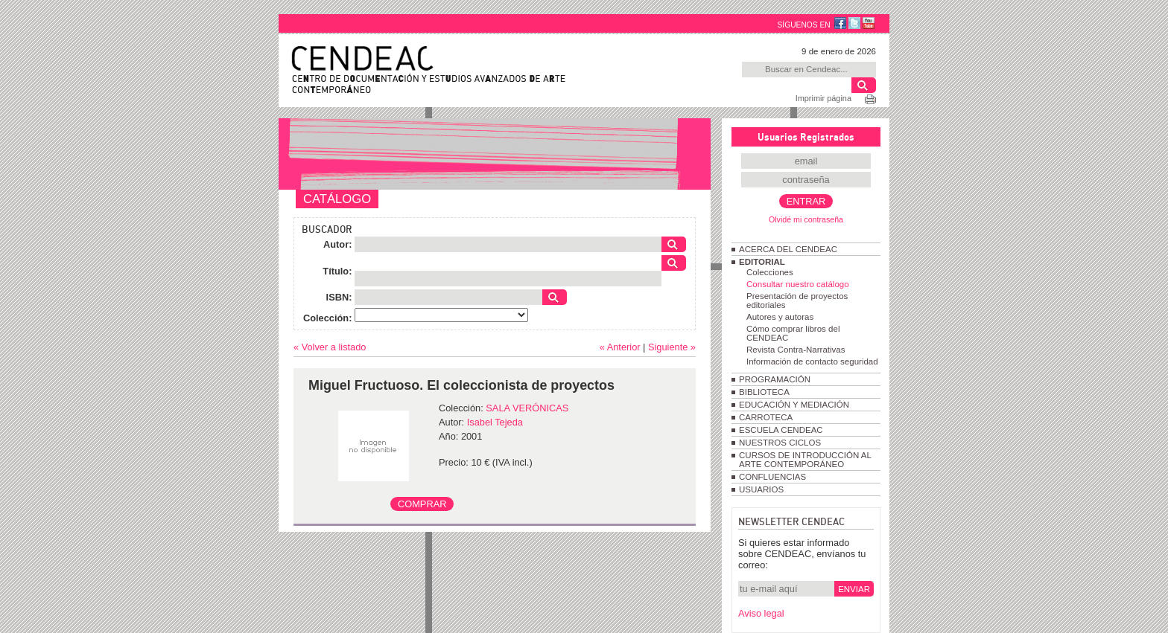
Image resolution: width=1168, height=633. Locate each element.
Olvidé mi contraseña (806, 219)
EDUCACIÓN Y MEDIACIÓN (794, 404)
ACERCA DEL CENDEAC (788, 249)
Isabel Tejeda (495, 422)
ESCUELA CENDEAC (781, 429)
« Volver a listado (329, 347)
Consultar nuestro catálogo (797, 284)
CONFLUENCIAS (772, 476)
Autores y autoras (779, 316)
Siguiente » (672, 347)
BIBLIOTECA (764, 392)
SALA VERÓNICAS (527, 408)
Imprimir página (823, 98)
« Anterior (620, 347)
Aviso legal (761, 613)
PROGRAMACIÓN (774, 379)
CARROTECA (766, 417)
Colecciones (769, 272)
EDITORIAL (762, 261)
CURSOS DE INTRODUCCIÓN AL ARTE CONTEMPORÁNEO (805, 460)
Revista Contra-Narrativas (795, 349)
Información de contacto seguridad (812, 361)
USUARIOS (761, 489)
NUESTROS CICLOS (780, 442)
